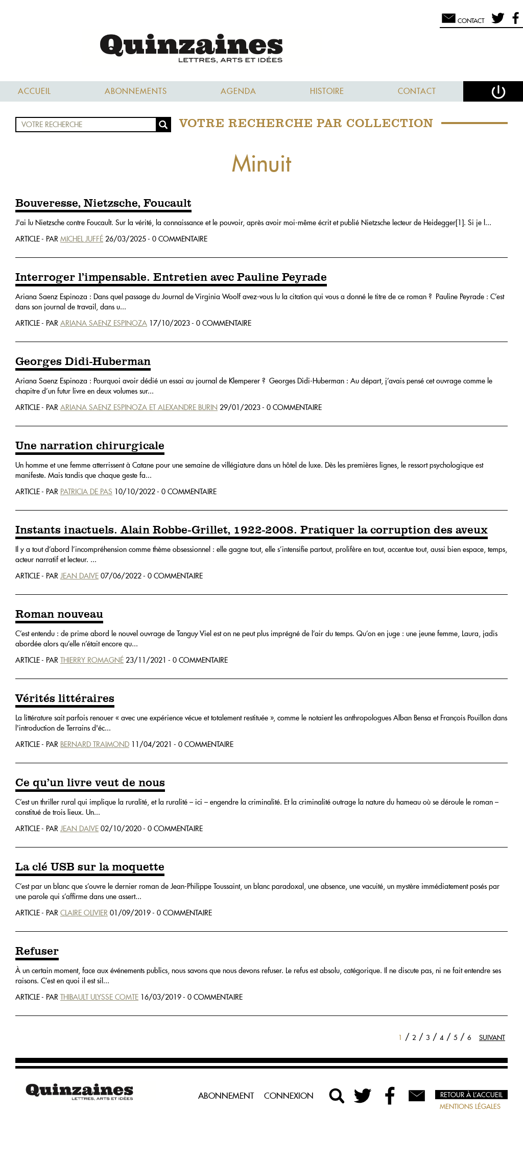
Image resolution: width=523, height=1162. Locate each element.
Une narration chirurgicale (89, 446)
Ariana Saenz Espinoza (103, 323)
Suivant (492, 1037)
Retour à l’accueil (471, 1095)
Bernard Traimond (94, 744)
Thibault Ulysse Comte (99, 997)
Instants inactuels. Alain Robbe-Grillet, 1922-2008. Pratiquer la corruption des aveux (251, 530)
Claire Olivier (84, 912)
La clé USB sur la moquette (89, 867)
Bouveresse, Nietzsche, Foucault (103, 203)
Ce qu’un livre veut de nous (90, 783)
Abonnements (136, 91)
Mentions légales (470, 1106)
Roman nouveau (59, 614)
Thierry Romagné (92, 660)
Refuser (37, 951)
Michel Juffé (81, 239)
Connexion (289, 1096)
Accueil (34, 91)
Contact (417, 91)
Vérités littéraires (64, 699)
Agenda (238, 91)
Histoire (327, 91)
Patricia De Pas (86, 491)
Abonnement (226, 1096)
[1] (460, 222)
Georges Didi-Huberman (83, 362)
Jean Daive (79, 575)
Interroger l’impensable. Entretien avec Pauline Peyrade (171, 277)
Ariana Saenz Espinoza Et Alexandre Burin (139, 407)
